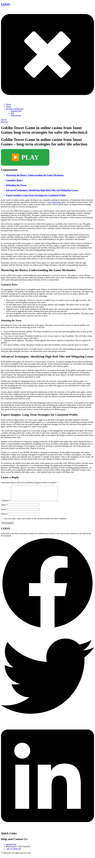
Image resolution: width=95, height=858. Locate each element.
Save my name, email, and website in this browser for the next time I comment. (35, 521)
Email (4, 512)
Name (4, 508)
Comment (5, 503)
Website (4, 517)
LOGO (5, 4)
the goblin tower (54, 202)
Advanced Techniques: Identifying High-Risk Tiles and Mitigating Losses (42, 190)
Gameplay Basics (14, 180)
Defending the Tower (16, 185)
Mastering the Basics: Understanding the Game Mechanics (35, 175)
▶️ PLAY (25, 157)
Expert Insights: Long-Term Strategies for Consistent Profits (36, 195)
